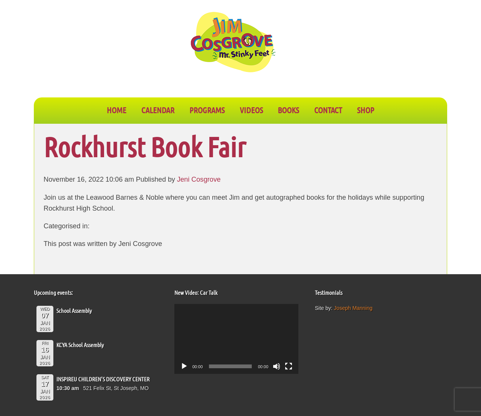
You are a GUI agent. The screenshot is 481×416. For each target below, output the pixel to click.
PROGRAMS (207, 110)
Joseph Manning (353, 308)
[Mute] (276, 366)
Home (116, 110)
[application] (236, 339)
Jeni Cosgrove (199, 179)
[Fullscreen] (288, 366)
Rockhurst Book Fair (145, 146)
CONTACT (328, 110)
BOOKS (288, 110)
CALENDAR (157, 110)
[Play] (184, 366)
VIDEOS (251, 110)
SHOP (365, 110)
